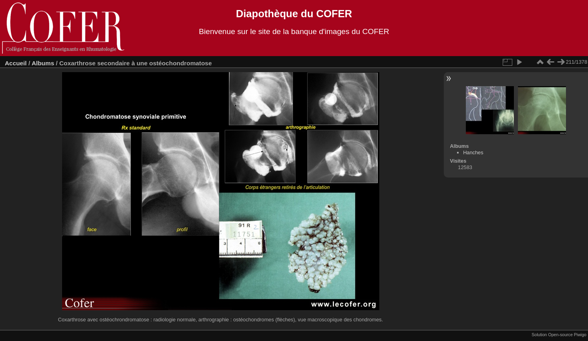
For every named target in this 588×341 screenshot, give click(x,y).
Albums (43, 63)
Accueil (16, 63)
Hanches (473, 152)
